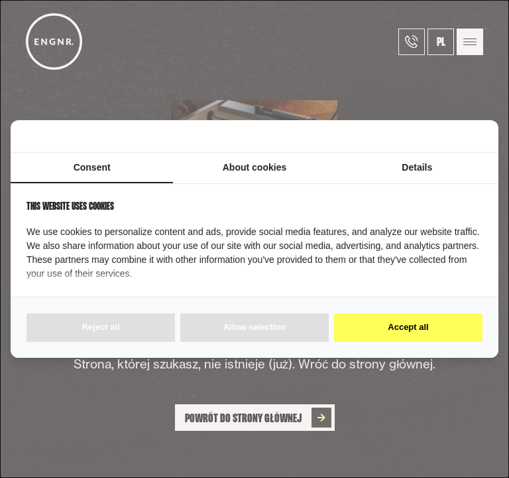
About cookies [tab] (254, 167)
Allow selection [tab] (254, 327)
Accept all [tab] (408, 327)
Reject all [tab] (100, 327)
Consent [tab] (92, 167)
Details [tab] (417, 167)
